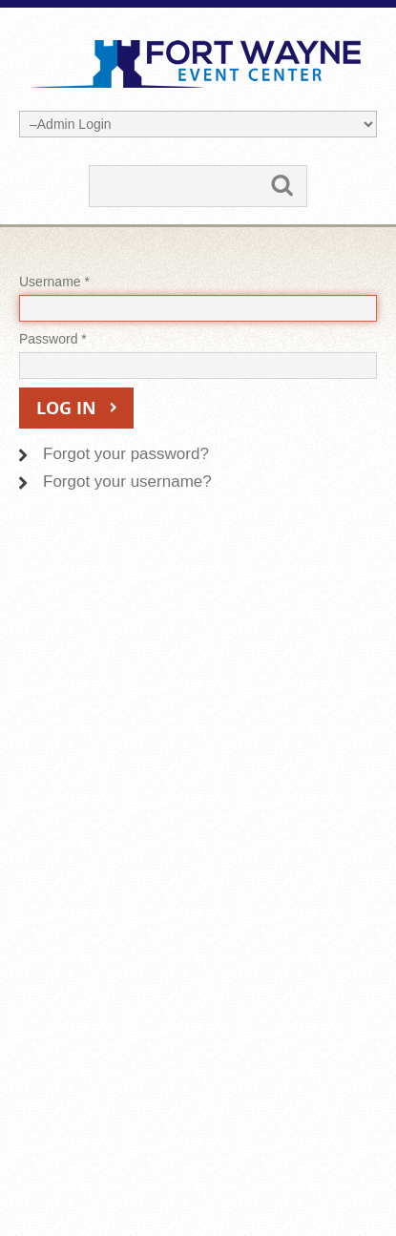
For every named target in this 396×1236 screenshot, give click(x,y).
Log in (66, 408)
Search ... (90, 166)
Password (53, 338)
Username (54, 281)
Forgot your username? (127, 481)
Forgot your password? (126, 454)
